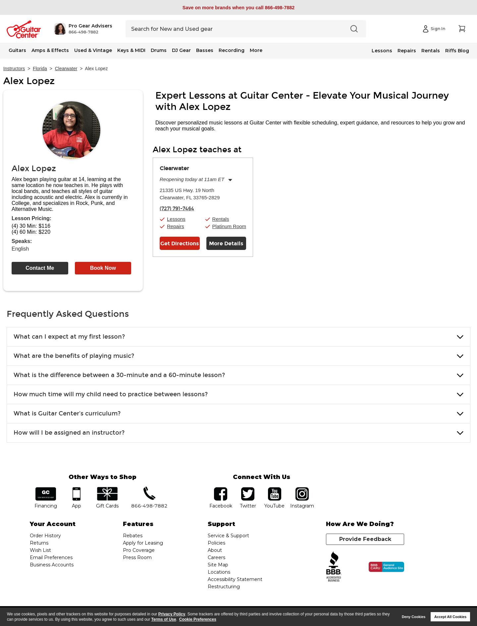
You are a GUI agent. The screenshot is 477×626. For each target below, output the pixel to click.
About (215, 550)
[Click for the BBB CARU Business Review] (386, 567)
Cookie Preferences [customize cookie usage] (197, 619)
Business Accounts (52, 565)
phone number (149, 489)
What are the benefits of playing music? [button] (74, 356)
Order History (45, 536)
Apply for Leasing (143, 543)
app (76, 489)
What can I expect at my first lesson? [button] (69, 336)
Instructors (14, 68)
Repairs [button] (175, 226)
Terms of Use (163, 619)
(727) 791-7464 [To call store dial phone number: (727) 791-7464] (177, 209)
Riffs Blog (457, 51)
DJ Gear (181, 50)
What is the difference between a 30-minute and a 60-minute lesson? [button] (119, 375)
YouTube (274, 489)
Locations (219, 572)
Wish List (40, 550)
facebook (220, 489)
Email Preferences (51, 557)
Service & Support (228, 536)
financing (46, 489)
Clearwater (66, 68)
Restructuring (224, 587)
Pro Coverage (139, 550)
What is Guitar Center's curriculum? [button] (67, 413)
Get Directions (179, 243)
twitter (247, 489)
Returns (39, 543)
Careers (216, 557)
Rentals (430, 51)
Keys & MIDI (131, 50)
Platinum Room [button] (229, 226)
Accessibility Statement (235, 579)
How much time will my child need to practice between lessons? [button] (111, 394)
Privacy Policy (171, 614)
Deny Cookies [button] (413, 617)
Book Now (103, 268)
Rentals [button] (220, 219)
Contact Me (40, 268)
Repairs (407, 51)
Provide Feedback (365, 539)
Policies (216, 543)
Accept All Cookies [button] (450, 617)
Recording (231, 50)
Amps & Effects (50, 50)
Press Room (137, 557)
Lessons (382, 51)
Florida (40, 68)
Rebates (132, 536)
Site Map (218, 565)
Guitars (17, 50)
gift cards (107, 489)
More (256, 50)
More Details (226, 243)
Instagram (302, 489)
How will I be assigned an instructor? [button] (69, 432)
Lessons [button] (176, 219)
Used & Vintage (93, 50)
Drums (159, 50)
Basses (204, 50)
